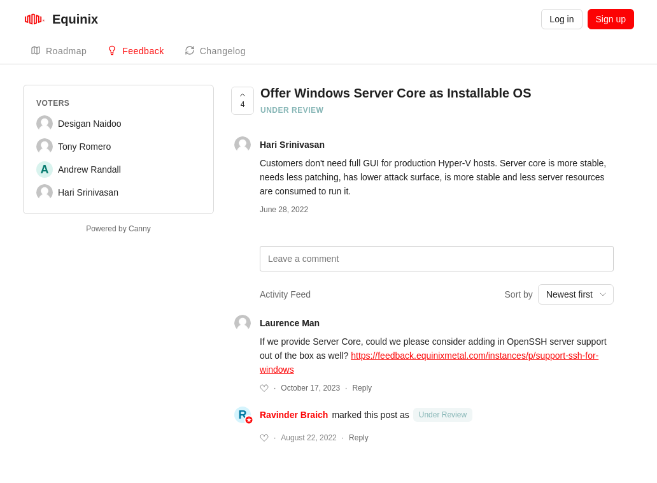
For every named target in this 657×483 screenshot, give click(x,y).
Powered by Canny (118, 228)
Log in (561, 19)
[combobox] (576, 294)
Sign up (611, 19)
